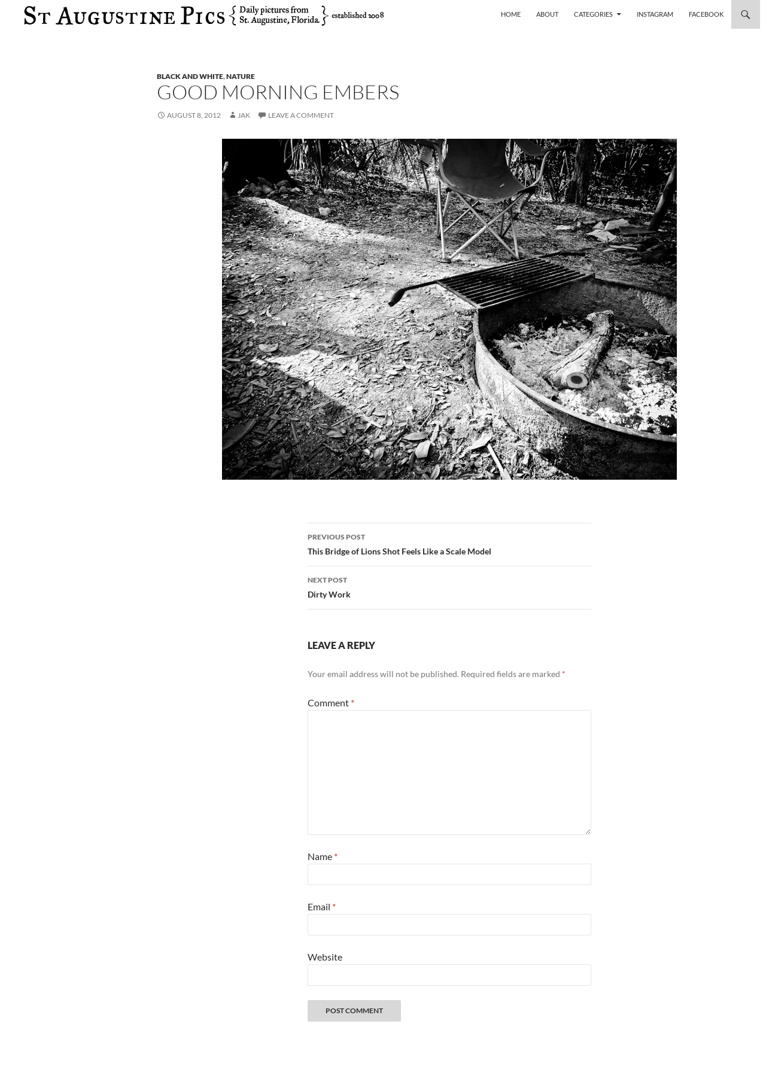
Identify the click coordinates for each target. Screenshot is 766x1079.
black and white (190, 76)
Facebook (706, 14)
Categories (593, 14)
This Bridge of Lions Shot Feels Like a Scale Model (449, 543)
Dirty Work (449, 586)
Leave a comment (301, 115)
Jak (244, 115)
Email (322, 906)
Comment (331, 702)
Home (511, 14)
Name (323, 856)
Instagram (655, 14)
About (547, 14)
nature (240, 76)
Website (325, 956)
